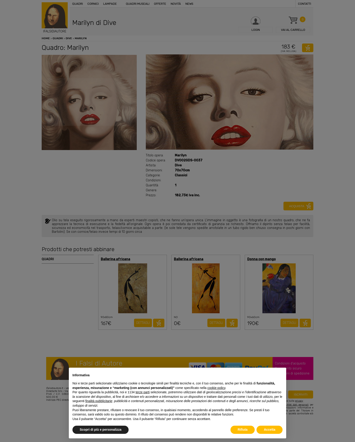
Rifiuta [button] (243, 429)
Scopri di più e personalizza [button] (100, 429)
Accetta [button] (269, 429)
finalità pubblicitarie (98, 401)
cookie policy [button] (216, 388)
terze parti (143, 392)
